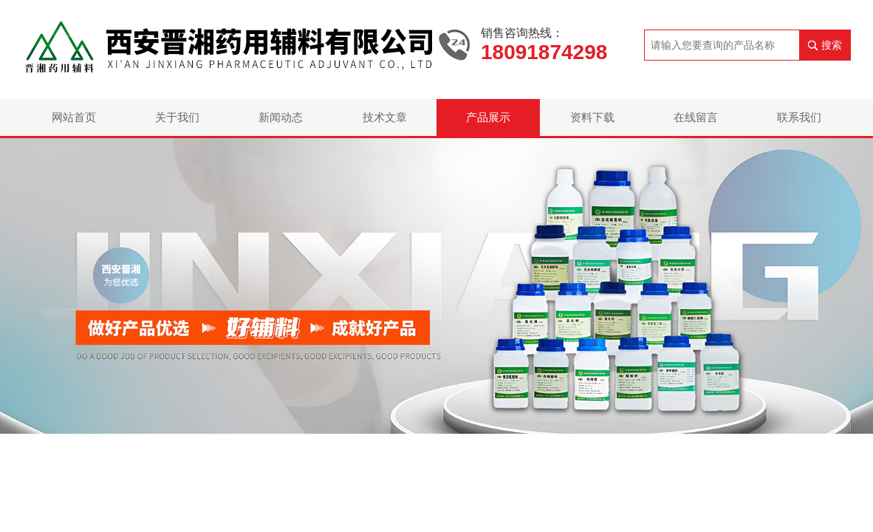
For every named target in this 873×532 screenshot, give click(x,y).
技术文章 (385, 117)
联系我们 (799, 117)
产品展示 (488, 117)
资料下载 (592, 117)
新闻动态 (281, 117)
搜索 (831, 45)
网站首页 (74, 117)
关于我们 (177, 117)
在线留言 (696, 117)
